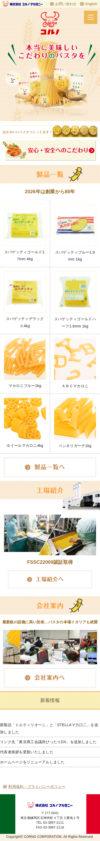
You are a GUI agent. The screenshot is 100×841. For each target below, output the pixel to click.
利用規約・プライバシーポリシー (36, 786)
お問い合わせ (66, 4)
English (91, 4)
